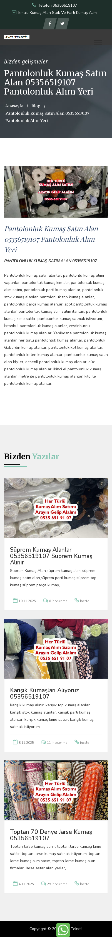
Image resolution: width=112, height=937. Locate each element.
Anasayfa (14, 105)
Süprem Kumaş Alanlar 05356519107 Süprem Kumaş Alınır (51, 556)
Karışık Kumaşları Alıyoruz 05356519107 (44, 693)
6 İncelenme (58, 601)
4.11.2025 (26, 884)
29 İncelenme (57, 884)
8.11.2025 (26, 742)
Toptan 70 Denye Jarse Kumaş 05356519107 (51, 835)
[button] (98, 42)
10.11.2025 (27, 601)
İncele (84, 601)
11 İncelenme (57, 742)
